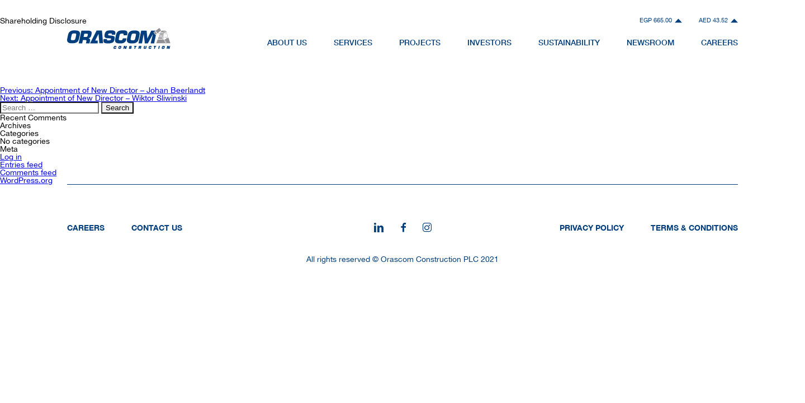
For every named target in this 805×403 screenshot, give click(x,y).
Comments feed (28, 172)
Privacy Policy (592, 227)
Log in (11, 156)
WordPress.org (26, 180)
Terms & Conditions (694, 227)
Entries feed (21, 164)
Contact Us (156, 227)
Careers (86, 227)
